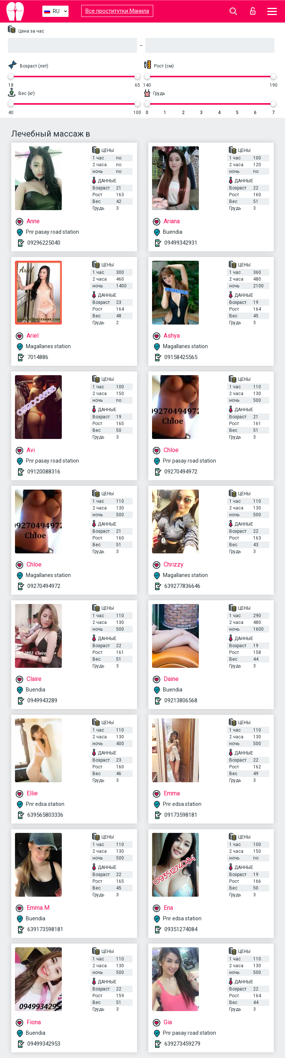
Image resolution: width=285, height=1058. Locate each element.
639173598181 (45, 929)
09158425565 (180, 357)
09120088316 (43, 471)
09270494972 (180, 471)
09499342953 (43, 1043)
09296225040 (43, 242)
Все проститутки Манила (117, 11)
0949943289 (42, 700)
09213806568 (180, 700)
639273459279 (182, 1043)
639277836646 (182, 586)
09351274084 (180, 929)
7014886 (37, 357)
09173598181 (180, 815)
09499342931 (180, 242)
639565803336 (45, 815)
